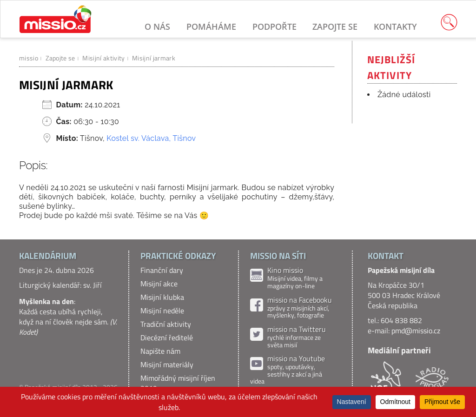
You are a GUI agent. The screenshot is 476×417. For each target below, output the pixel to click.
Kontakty (395, 26)
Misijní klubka (162, 297)
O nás (157, 26)
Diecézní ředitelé (166, 337)
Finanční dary (161, 270)
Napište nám (160, 351)
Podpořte (274, 26)
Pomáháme (211, 26)
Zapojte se (334, 26)
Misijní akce (159, 283)
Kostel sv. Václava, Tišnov (151, 138)
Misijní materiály (166, 364)
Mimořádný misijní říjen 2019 (177, 383)
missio (28, 58)
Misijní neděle (162, 310)
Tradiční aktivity (165, 324)
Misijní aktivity (103, 58)
